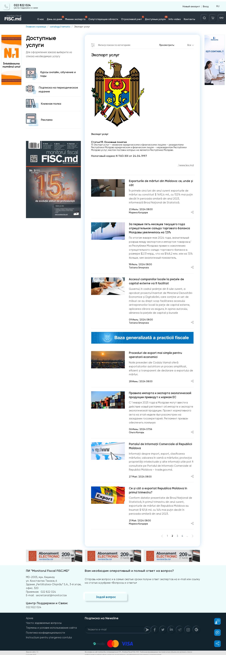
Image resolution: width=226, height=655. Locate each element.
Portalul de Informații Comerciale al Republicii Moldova (160, 445)
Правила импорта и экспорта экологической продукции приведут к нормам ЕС (160, 394)
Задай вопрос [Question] (105, 596)
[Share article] (192, 212)
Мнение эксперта (79, 16)
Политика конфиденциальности (45, 631)
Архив (29, 617)
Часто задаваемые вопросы (44, 621)
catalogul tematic (60, 26)
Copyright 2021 (31, 653)
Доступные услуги (155, 16)
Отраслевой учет (132, 16)
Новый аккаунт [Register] (191, 5)
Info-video (172, 17)
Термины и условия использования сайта (51, 626)
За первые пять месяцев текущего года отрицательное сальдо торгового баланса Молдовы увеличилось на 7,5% (159, 227)
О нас (44, 17)
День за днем (58, 16)
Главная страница (36, 26)
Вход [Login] (206, 5)
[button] (215, 621)
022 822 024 (22, 3)
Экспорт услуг (81, 26)
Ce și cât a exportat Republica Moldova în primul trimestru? (158, 489)
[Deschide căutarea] (205, 16)
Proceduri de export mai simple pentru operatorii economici (155, 354)
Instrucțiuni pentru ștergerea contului (49, 636)
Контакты (187, 17)
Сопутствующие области (104, 17)
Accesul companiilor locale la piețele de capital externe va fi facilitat (156, 281)
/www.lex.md (186, 165)
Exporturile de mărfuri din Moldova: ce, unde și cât (160, 183)
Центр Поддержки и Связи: (46, 602)
